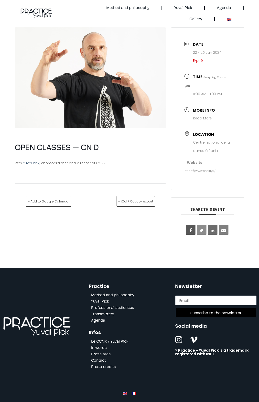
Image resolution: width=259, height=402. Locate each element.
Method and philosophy (127, 8)
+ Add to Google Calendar (57, 201)
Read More (202, 118)
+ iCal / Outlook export (127, 201)
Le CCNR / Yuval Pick (109, 342)
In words (99, 348)
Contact (98, 361)
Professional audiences (112, 308)
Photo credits (103, 367)
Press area (101, 354)
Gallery (195, 19)
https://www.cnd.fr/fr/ (200, 171)
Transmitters (102, 314)
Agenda (224, 8)
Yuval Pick (183, 8)
